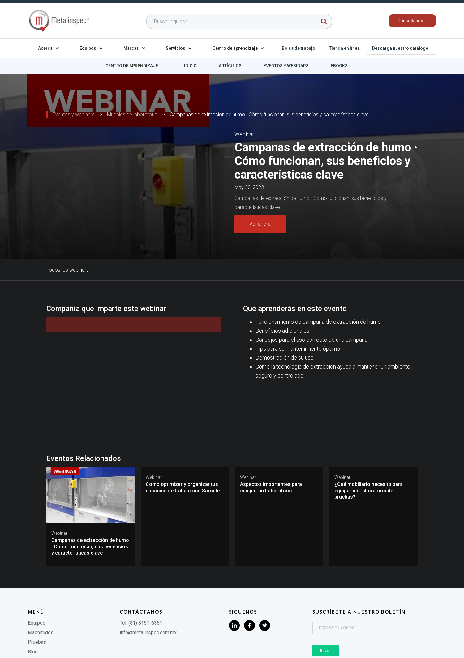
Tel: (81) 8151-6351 (141, 623)
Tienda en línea (344, 48)
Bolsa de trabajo (298, 48)
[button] (48, 48)
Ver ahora (260, 224)
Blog (33, 652)
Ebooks (339, 65)
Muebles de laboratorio (132, 114)
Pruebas (37, 642)
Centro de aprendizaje (131, 65)
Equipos (36, 623)
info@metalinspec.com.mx (148, 632)
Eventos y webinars (286, 65)
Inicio (190, 65)
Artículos (230, 65)
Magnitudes (41, 632)
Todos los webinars (67, 270)
